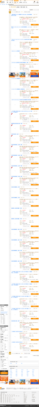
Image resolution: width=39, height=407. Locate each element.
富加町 (22, 375)
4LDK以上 (6, 349)
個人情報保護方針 (27, 405)
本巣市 (33, 372)
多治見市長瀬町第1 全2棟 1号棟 (16, 229)
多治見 (11, 363)
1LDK (2, 345)
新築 (10, 2)
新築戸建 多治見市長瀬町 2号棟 (16, 208)
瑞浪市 (11, 371)
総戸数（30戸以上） (4, 365)
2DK (2, 346)
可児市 (16, 372)
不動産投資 (25, 399)
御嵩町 (11, 377)
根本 (21, 363)
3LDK (2, 348)
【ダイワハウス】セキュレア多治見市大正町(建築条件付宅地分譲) (21, 99)
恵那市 (22, 371)
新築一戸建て (25, 396)
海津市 (11, 374)
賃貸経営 (25, 401)
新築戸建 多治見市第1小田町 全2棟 (16, 123)
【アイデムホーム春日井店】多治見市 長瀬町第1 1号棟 (19, 62)
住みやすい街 (25, 2)
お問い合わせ (33, 396)
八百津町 (33, 375)
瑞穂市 (27, 372)
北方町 (11, 375)
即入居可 (3, 364)
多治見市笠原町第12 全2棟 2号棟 (16, 144)
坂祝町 (16, 375)
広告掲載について (34, 397)
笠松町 (22, 374)
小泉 (16, 363)
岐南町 (16, 374)
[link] (4, 380)
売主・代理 (3, 332)
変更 (6, 306)
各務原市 (11, 372)
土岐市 (33, 371)
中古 (12, 2)
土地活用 (25, 400)
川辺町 (27, 375)
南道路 (2, 362)
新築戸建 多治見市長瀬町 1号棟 (16, 218)
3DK (5, 347)
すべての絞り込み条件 (4, 368)
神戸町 (27, 374)
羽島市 (16, 371)
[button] (24, 74)
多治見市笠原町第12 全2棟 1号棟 (16, 155)
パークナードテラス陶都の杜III (16, 78)
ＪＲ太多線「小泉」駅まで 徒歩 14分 (16, 331)
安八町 (33, 374)
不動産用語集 (33, 401)
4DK (2, 349)
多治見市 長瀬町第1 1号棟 (15, 197)
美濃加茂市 (28, 371)
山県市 (22, 372)
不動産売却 (20, 2)
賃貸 (7, 2)
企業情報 (38, 405)
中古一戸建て (25, 397)
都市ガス (3, 366)
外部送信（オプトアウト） (33, 405)
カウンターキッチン (4, 363)
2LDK (5, 346)
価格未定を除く (3, 331)
